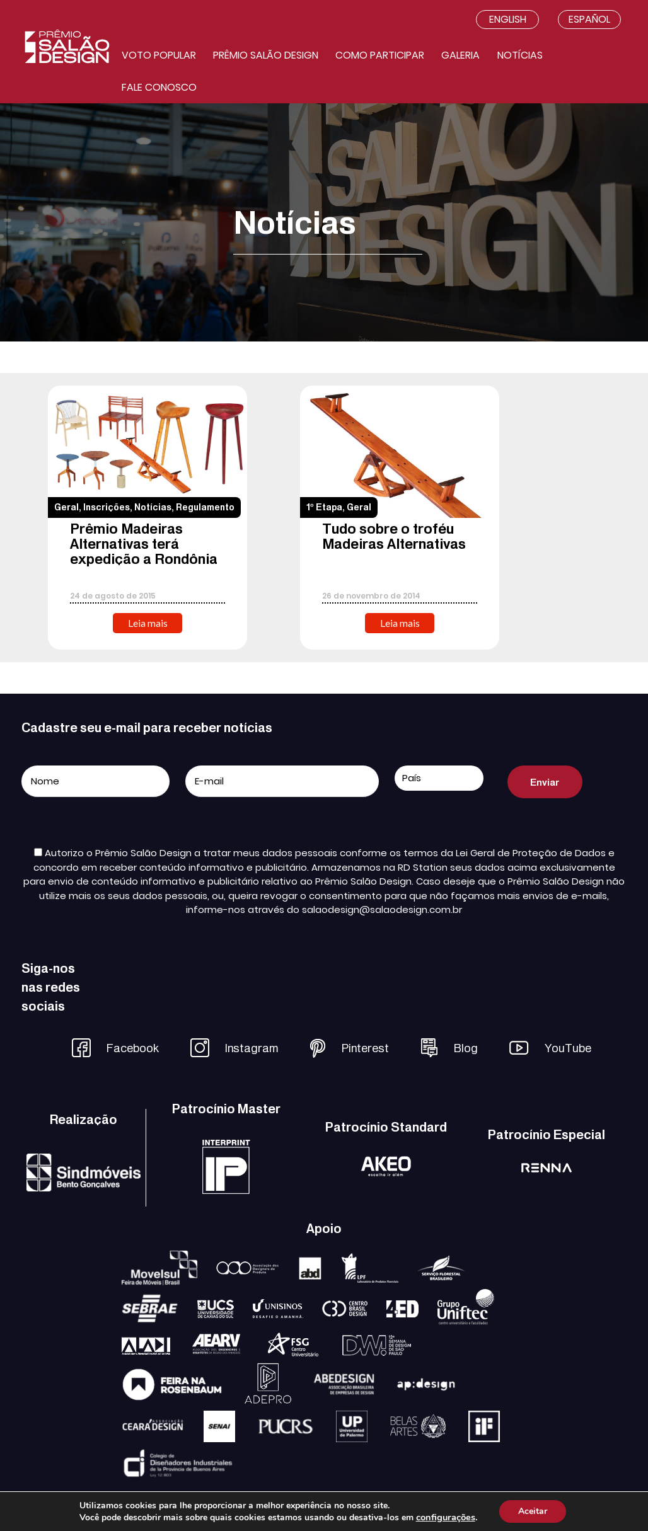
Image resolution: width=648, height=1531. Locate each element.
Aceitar (532, 1511)
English (507, 19)
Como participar (379, 55)
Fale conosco (159, 87)
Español (589, 19)
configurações (445, 1517)
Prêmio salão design (265, 55)
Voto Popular (159, 55)
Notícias (520, 55)
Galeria (460, 55)
